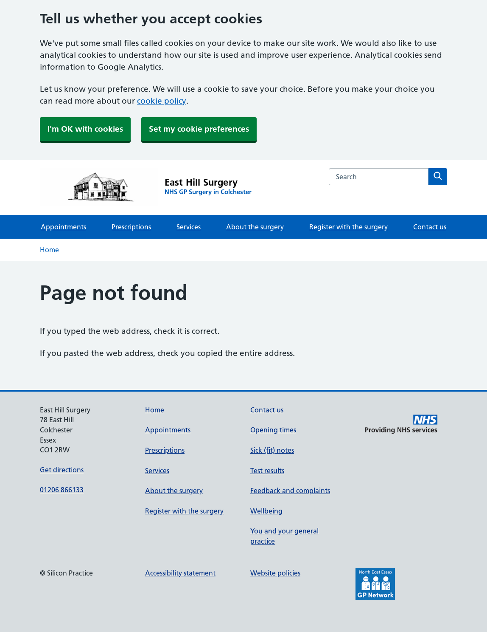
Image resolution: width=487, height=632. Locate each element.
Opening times (273, 430)
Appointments (63, 227)
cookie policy (161, 101)
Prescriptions (131, 227)
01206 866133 (62, 489)
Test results (267, 470)
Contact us (429, 227)
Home (49, 249)
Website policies (275, 573)
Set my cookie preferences (199, 129)
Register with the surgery (348, 227)
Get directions (62, 470)
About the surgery (255, 227)
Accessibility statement (180, 573)
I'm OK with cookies (85, 129)
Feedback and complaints (290, 490)
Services (188, 227)
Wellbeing (266, 511)
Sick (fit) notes (272, 450)
